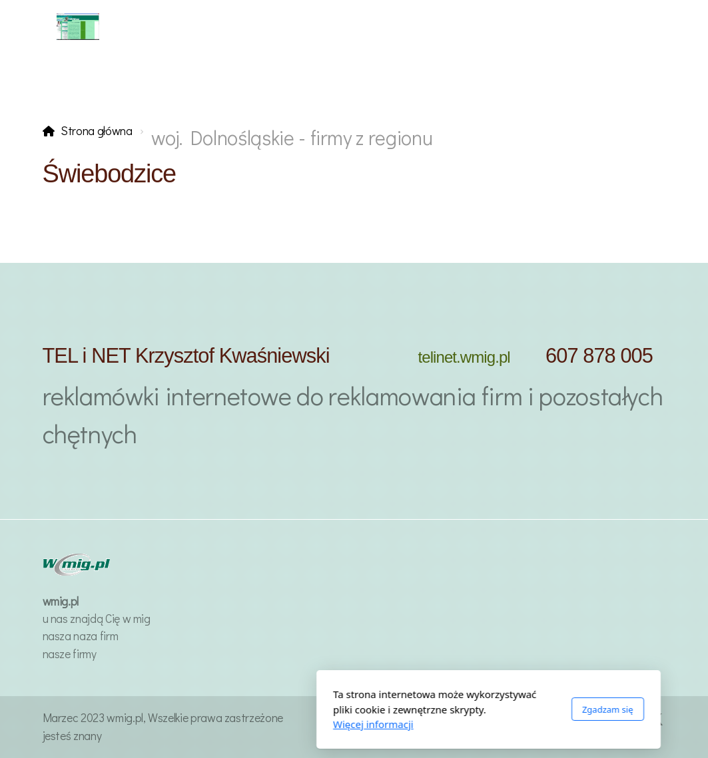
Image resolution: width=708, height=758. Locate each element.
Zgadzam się (473, 709)
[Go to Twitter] (656, 719)
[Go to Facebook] (636, 719)
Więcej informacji (238, 724)
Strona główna (96, 130)
